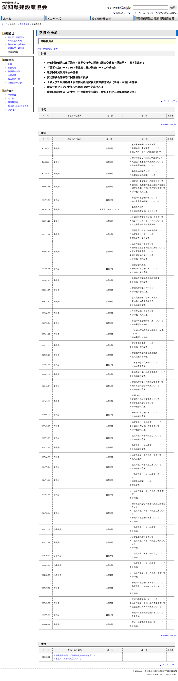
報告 (50, 49)
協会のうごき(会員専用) (18, 106)
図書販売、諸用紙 (16, 48)
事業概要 (12, 95)
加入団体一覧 (14, 79)
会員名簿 (12, 75)
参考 (56, 49)
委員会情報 (24, 24)
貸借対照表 (13, 102)
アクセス (12, 110)
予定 (45, 49)
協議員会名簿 (14, 71)
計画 (40, 49)
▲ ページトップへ (169, 101)
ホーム (5, 24)
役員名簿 (12, 68)
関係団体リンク (15, 83)
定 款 (11, 98)
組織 (10, 64)
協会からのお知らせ (17, 44)
